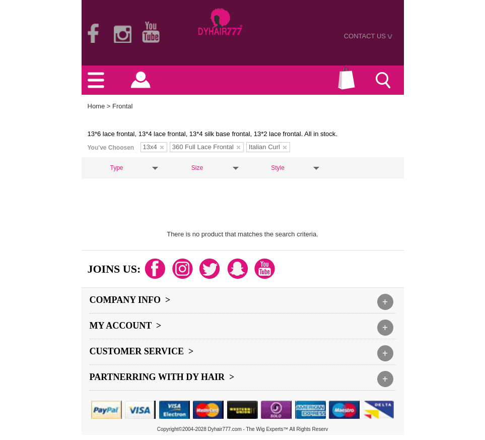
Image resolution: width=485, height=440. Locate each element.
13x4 (153, 147)
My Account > (126, 326)
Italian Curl (268, 147)
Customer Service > (142, 351)
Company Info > (130, 300)
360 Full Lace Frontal (206, 147)
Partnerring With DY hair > (162, 377)
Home (96, 106)
